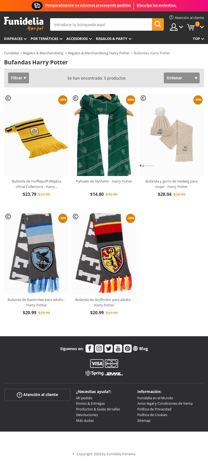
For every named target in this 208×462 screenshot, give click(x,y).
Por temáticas (44, 38)
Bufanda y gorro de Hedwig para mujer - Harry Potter (171, 184)
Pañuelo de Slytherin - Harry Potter (104, 181)
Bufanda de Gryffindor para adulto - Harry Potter (104, 302)
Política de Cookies (152, 414)
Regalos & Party (111, 38)
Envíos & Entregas (90, 403)
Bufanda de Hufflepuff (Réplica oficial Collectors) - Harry (36, 184)
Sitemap (144, 420)
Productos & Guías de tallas (98, 409)
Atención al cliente (37, 394)
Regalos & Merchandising (43, 53)
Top (196, 38)
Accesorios (77, 38)
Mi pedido (84, 397)
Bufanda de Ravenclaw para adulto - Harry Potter (36, 302)
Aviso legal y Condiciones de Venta (165, 403)
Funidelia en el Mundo (155, 397)
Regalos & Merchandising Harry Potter (98, 53)
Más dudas (85, 420)
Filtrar (16, 77)
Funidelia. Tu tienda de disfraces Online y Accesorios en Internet (23, 24)
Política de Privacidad (154, 409)
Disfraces (13, 38)
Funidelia (11, 53)
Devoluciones (87, 414)
